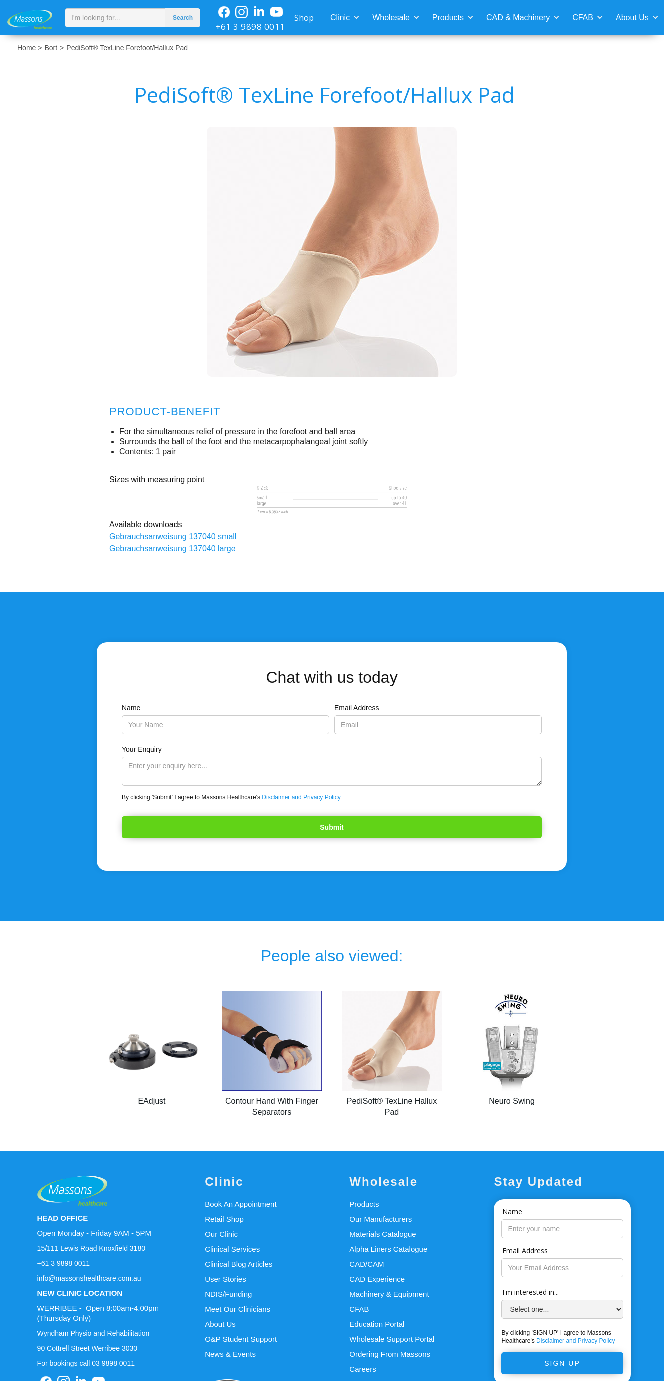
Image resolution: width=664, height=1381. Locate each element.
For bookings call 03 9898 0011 (86, 1363)
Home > (30, 48)
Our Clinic (221, 1234)
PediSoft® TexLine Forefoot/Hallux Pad (127, 48)
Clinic (340, 17)
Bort (51, 48)
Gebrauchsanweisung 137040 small (173, 536)
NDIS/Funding (228, 1294)
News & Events (230, 1354)
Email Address (356, 708)
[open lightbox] (332, 252)
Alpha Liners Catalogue (389, 1249)
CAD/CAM (367, 1264)
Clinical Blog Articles (238, 1264)
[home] (30, 17)
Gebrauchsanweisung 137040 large (173, 548)
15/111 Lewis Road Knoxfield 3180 (92, 1248)
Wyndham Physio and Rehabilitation (94, 1333)
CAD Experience (377, 1279)
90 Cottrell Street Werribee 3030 (88, 1348)
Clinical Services (232, 1249)
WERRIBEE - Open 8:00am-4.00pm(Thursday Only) (98, 1313)
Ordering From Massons (390, 1354)
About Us (632, 17)
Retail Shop (224, 1219)
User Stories (225, 1279)
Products (448, 17)
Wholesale (391, 17)
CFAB (583, 17)
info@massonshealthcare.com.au (90, 1278)
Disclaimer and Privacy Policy (301, 797)
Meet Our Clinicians (237, 1309)
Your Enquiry (142, 749)
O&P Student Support (241, 1339)
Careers (363, 1369)
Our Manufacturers (381, 1219)
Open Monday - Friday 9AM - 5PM (95, 1233)
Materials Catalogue (383, 1234)
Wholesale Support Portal (392, 1339)
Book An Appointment (240, 1204)
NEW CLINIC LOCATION (80, 1293)
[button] (344, 16)
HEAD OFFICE (63, 1218)
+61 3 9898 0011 (251, 26)
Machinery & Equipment (389, 1294)
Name (131, 708)
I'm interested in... (530, 1292)
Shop (304, 17)
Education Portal (377, 1324)
